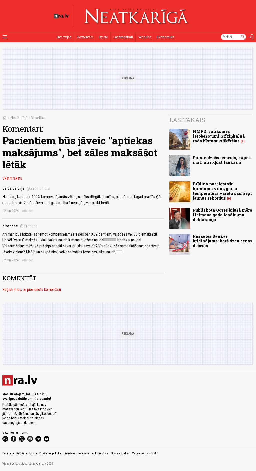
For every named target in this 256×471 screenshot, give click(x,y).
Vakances (138, 453)
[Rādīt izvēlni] (5, 37)
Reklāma (21, 453)
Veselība (144, 37)
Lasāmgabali (123, 37)
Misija (33, 453)
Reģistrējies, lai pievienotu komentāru (31, 289)
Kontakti (152, 453)
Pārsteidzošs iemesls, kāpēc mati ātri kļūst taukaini (222, 160)
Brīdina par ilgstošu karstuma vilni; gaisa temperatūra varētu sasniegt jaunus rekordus (222, 191)
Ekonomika (165, 37)
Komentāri (85, 37)
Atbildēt (27, 211)
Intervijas (64, 37)
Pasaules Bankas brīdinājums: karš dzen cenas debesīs (222, 241)
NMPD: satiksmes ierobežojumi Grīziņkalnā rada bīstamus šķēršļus (219, 136)
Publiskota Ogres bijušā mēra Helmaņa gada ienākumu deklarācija (222, 214)
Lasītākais (187, 120)
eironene (20, 226)
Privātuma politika (50, 453)
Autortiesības (100, 453)
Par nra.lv (8, 453)
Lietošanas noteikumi (77, 453)
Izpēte (103, 37)
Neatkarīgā (19, 117)
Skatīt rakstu (12, 178)
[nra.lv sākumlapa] (61, 16)
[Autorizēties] (251, 37)
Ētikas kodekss (120, 453)
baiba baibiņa (26, 188)
